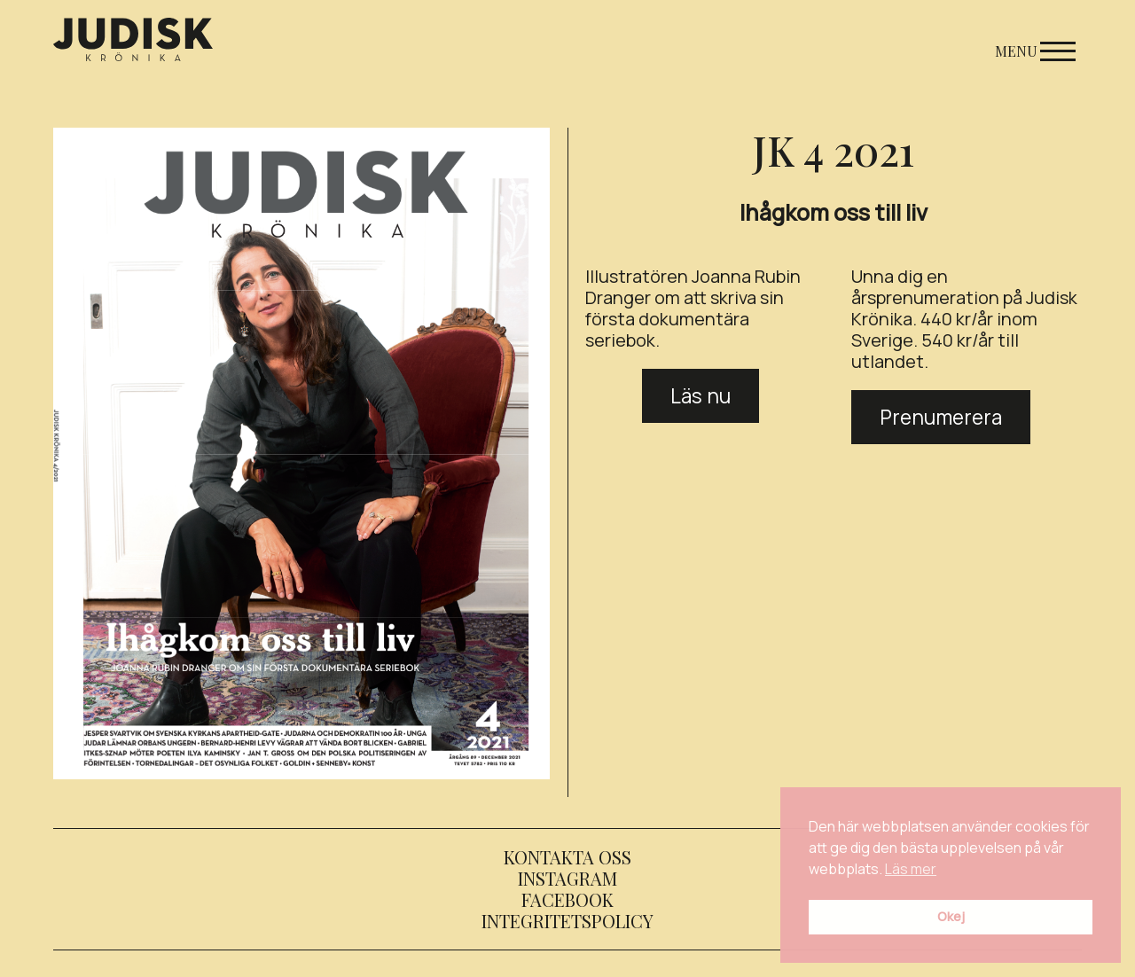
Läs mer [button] (910, 869)
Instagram (567, 878)
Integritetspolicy (567, 921)
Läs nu (700, 396)
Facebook (567, 899)
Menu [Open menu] (1035, 51)
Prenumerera (941, 417)
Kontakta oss (567, 857)
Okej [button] (951, 916)
